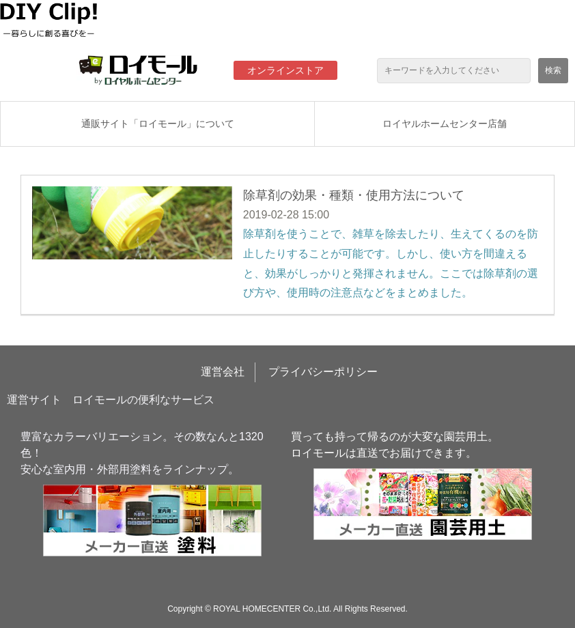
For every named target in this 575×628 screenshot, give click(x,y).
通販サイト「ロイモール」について (157, 123)
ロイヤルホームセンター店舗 (444, 123)
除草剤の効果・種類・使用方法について (353, 195)
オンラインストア (285, 70)
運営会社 (222, 371)
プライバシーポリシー (323, 371)
